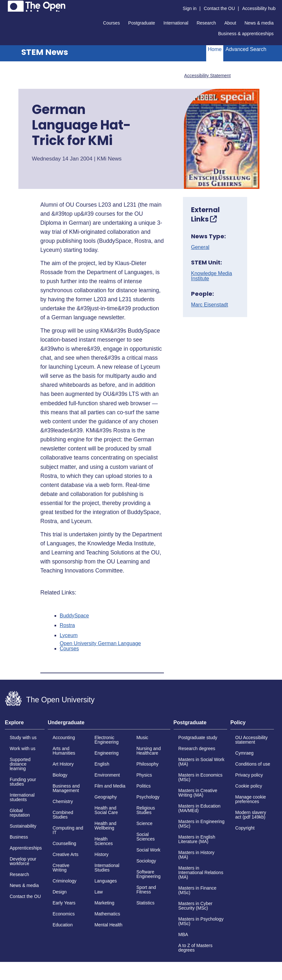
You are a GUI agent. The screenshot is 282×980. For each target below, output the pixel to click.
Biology (60, 775)
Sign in (189, 8)
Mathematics (107, 913)
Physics (144, 775)
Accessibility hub (259, 8)
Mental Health (108, 924)
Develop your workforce (23, 861)
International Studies (107, 867)
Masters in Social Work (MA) (201, 762)
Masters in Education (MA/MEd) (199, 808)
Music (142, 737)
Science (144, 823)
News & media (259, 23)
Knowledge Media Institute (211, 276)
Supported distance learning (20, 764)
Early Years (64, 902)
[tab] (25, 724)
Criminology (64, 880)
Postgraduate (141, 23)
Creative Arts (65, 854)
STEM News (44, 52)
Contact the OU (219, 8)
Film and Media (110, 786)
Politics (143, 786)
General (200, 247)
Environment (107, 775)
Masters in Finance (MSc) (197, 890)
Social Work (148, 849)
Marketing (104, 902)
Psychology (148, 796)
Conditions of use (252, 764)
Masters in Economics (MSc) (200, 777)
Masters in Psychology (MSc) (201, 921)
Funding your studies (23, 782)
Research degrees (196, 748)
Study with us (23, 737)
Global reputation (20, 813)
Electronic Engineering (107, 740)
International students (22, 797)
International (175, 23)
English (102, 764)
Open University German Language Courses (100, 646)
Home (215, 49)
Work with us (22, 748)
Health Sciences (104, 841)
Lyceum (68, 635)
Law (99, 891)
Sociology (146, 860)
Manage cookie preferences (250, 799)
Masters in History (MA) (196, 855)
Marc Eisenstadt (209, 304)
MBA (183, 934)
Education (63, 924)
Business (19, 837)
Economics (64, 913)
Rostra (67, 625)
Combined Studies (63, 815)
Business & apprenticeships (246, 33)
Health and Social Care (106, 810)
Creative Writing (61, 867)
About (230, 23)
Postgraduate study (197, 737)
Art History (63, 764)
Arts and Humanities (64, 751)
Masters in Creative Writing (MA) (197, 793)
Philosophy (147, 764)
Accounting (64, 737)
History (102, 854)
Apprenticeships (26, 848)
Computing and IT (68, 830)
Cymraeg (244, 753)
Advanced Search (246, 49)
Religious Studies (145, 810)
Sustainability (23, 826)
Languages (106, 880)
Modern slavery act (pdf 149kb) (250, 815)
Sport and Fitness (146, 889)
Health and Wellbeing (105, 825)
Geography (106, 796)
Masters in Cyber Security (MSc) (195, 906)
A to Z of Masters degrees (195, 948)
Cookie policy (248, 786)
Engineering (107, 753)
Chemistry (63, 801)
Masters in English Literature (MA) (196, 839)
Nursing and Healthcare (148, 751)
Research (206, 23)
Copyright (245, 827)
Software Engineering (148, 874)
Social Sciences (145, 836)
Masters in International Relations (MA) (200, 872)
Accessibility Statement (207, 75)
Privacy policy (249, 775)
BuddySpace (74, 615)
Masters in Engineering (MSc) (201, 824)
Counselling (64, 843)
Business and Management (66, 788)
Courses (111, 23)
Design (60, 891)
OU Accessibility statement (251, 740)
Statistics (145, 902)
